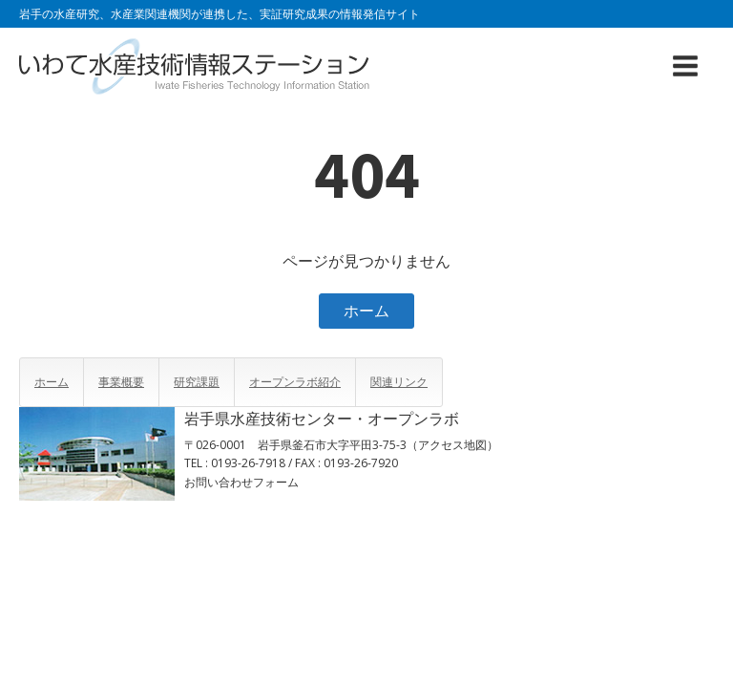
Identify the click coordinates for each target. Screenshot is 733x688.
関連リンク (399, 382)
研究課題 (197, 382)
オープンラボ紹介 (295, 382)
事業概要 (121, 382)
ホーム (366, 310)
